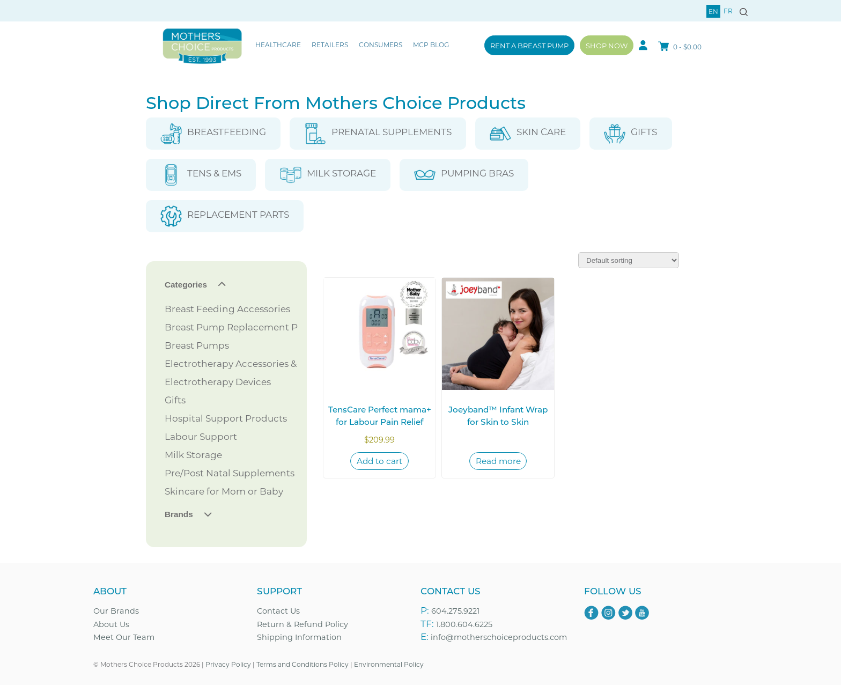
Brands (179, 514)
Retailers (330, 44)
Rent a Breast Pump (529, 45)
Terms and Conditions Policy (302, 664)
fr (728, 10)
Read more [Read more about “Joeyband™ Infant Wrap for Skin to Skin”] (498, 460)
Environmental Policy (389, 664)
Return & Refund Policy (302, 624)
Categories (186, 284)
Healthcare (278, 44)
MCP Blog (431, 44)
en (713, 11)
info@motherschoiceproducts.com (499, 637)
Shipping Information (299, 637)
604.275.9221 (455, 611)
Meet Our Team (123, 637)
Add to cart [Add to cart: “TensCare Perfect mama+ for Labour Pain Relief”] (379, 460)
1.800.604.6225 (464, 624)
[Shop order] (628, 260)
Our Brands (116, 611)
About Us (111, 624)
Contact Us (278, 611)
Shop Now (607, 45)
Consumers (380, 44)
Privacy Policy (228, 664)
